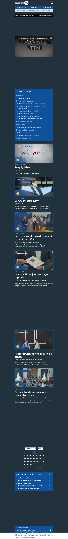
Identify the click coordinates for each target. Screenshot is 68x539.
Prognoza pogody (24, 121)
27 (40, 462)
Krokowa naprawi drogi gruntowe (27, 116)
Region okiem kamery (26, 130)
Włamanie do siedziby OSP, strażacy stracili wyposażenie (30, 107)
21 (43, 459)
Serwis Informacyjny (25, 101)
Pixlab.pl (39, 532)
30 (28, 465)
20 (40, 459)
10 (31, 456)
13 (40, 456)
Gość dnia (20, 124)
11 (34, 456)
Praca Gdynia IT (46, 10)
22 (25, 462)
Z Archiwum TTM (23, 138)
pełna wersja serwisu (22, 527)
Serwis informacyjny (27, 200)
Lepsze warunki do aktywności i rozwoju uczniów (33, 238)
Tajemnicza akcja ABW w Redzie (26, 111)
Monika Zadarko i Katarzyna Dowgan (28, 127)
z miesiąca (39, 474)
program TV (34, 7)
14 (43, 456)
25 (34, 462)
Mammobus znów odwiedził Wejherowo (29, 119)
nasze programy (21, 7)
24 (31, 462)
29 (25, 465)
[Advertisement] (34, 25)
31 (31, 465)
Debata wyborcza (24, 98)
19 (37, 459)
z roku (48, 474)
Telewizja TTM (32, 532)
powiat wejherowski (22, 215)
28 (43, 462)
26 (37, 462)
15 (25, 459)
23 (28, 462)
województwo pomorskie (24, 146)
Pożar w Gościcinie (22, 133)
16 (28, 459)
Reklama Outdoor (34, 10)
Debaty (19, 95)
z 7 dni (31, 474)
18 (34, 459)
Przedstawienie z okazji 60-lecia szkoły (33, 355)
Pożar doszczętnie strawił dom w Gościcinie (30, 104)
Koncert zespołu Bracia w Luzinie (27, 135)
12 (37, 456)
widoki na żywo (47, 7)
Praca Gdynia (21, 10)
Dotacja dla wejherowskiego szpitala (31, 276)
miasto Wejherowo (22, 253)
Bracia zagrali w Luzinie (24, 114)
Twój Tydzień (22, 167)
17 (31, 459)
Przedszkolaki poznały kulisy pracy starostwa (32, 393)
